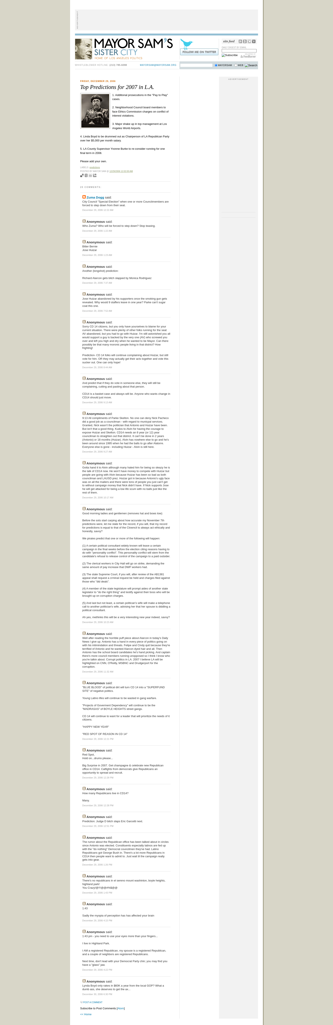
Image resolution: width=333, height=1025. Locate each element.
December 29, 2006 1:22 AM (97, 231)
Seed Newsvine (86, 175)
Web (240, 65)
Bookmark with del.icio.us (82, 175)
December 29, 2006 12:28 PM (98, 777)
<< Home (86, 1014)
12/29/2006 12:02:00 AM (121, 171)
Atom (120, 1008)
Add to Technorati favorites (94, 175)
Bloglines (245, 41)
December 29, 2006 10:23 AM (97, 622)
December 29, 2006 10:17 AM (97, 497)
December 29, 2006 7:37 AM (97, 283)
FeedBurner (248, 56)
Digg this (90, 175)
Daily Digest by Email (234, 47)
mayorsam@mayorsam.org (158, 65)
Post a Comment (93, 1002)
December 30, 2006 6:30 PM (97, 994)
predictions (94, 167)
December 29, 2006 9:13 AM (97, 402)
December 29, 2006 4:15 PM (97, 920)
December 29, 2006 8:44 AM (97, 367)
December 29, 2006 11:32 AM (97, 671)
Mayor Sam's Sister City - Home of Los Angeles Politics (127, 48)
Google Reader (249, 41)
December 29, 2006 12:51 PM (98, 826)
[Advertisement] (166, 20)
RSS (240, 41)
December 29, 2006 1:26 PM (97, 864)
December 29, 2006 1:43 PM (97, 892)
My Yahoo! (253, 41)
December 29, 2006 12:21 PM (98, 739)
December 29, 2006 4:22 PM (97, 970)
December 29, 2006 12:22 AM (97, 210)
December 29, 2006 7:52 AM (97, 311)
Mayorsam (225, 65)
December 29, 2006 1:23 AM (97, 255)
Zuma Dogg (95, 197)
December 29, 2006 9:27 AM (97, 451)
